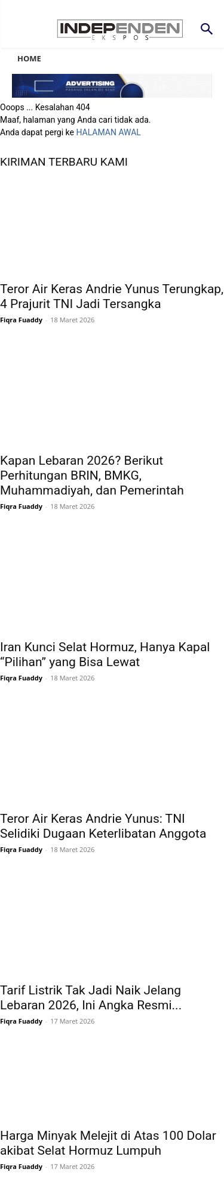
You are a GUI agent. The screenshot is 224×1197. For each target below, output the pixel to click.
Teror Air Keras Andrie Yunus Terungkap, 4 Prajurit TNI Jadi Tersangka (111, 296)
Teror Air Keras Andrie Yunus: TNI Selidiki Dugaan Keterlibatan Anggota (103, 826)
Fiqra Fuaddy (21, 319)
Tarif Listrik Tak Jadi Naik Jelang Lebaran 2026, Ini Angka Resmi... (91, 997)
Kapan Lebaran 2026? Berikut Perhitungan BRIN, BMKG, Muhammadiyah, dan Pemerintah (92, 475)
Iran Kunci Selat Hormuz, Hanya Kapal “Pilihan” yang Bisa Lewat (105, 654)
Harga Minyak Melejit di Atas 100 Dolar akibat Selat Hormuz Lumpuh (108, 1143)
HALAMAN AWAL (108, 132)
